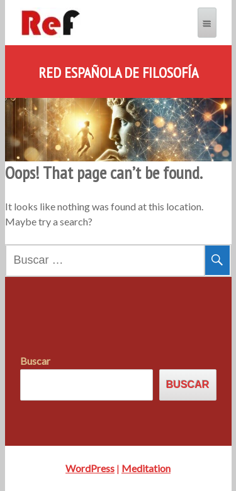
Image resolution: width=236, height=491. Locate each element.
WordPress (90, 468)
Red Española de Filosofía (118, 72)
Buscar (35, 361)
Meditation (146, 468)
